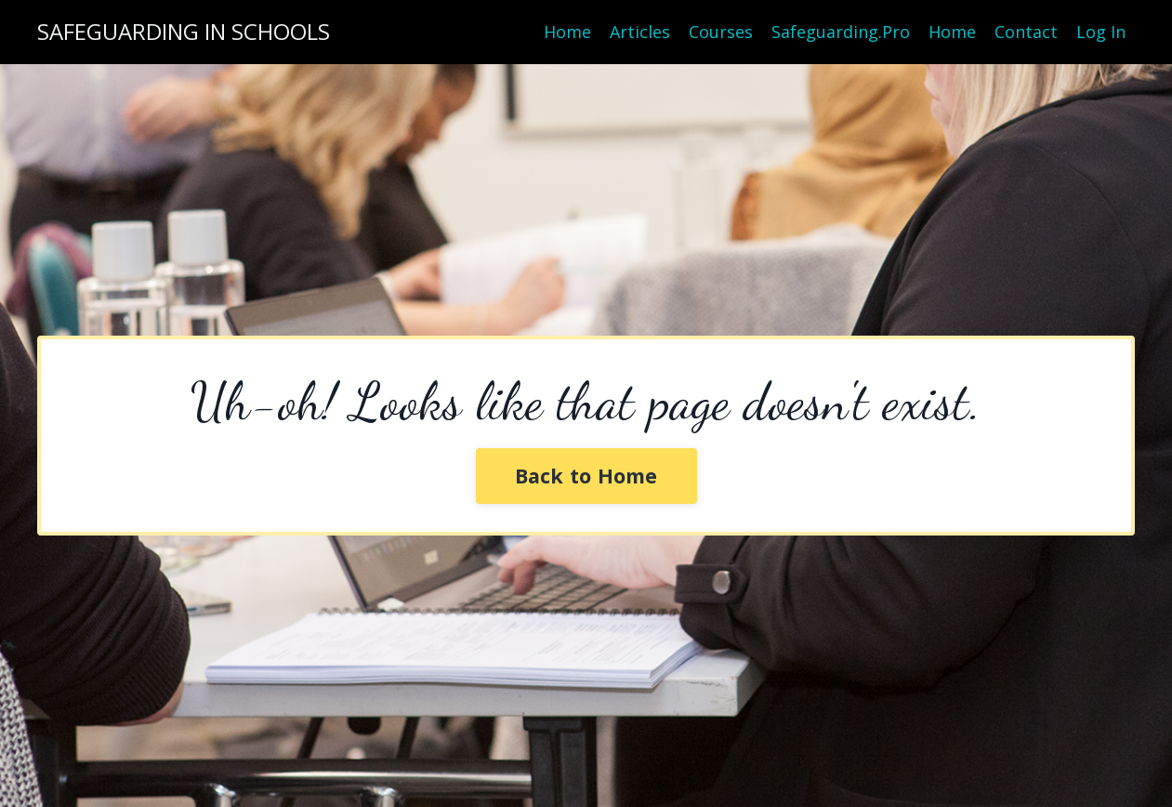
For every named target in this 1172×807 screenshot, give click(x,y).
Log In (1101, 31)
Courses (721, 31)
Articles (640, 31)
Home (567, 31)
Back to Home (586, 475)
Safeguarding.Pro (840, 31)
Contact (1026, 31)
